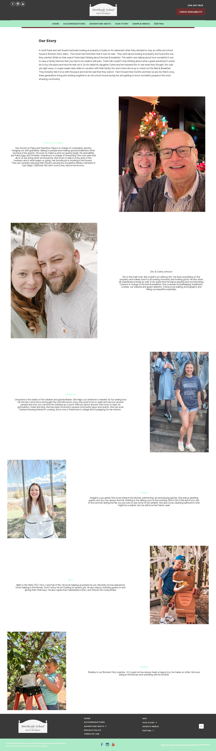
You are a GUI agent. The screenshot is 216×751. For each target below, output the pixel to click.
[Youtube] (23, 3)
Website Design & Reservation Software (179, 745)
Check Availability (190, 11)
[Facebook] (13, 3)
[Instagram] (18, 3)
